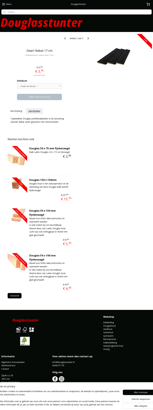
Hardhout (107, 329)
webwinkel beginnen (83, 404)
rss (72, 404)
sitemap (66, 404)
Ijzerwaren (108, 335)
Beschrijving (16, 111)
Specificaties (34, 111)
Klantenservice (8, 365)
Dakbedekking (110, 342)
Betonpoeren (109, 339)
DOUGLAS (22, 80)
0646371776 (58, 365)
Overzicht (14, 295)
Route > (5, 385)
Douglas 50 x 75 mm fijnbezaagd (49, 148)
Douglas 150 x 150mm (43, 180)
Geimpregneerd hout (113, 345)
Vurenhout (108, 332)
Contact (5, 368)
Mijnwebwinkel (110, 404)
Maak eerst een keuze (39, 96)
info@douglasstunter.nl (63, 362)
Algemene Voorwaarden (13, 362)
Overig (106, 349)
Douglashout (109, 325)
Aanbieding (108, 322)
